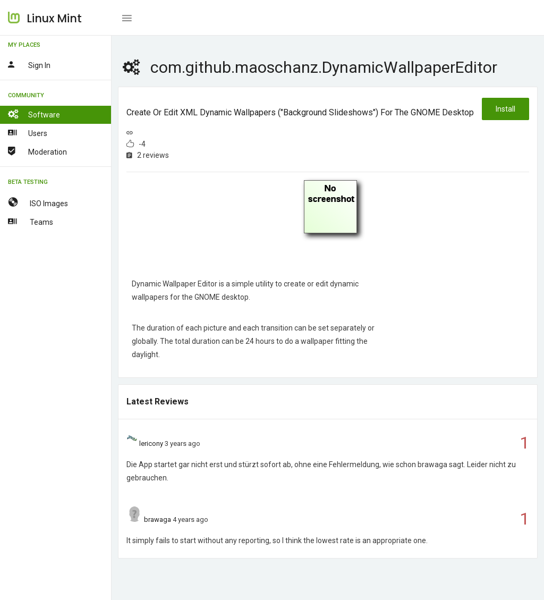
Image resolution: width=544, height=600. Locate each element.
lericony (151, 443)
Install (505, 109)
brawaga (157, 519)
